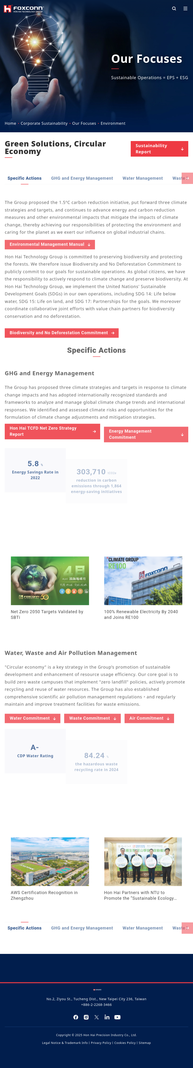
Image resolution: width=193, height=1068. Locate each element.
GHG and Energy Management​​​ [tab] (82, 198)
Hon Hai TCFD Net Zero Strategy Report (53, 451)
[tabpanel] (96, 571)
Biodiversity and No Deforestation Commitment (63, 353)
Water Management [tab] (143, 198)
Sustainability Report (160, 148)
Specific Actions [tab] (25, 198)
